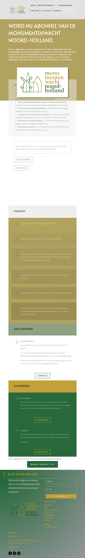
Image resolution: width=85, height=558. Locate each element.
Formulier (42, 420)
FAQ (46, 507)
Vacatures (48, 518)
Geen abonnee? (30, 341)
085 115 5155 (13, 536)
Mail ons (42, 451)
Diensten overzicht (47, 5)
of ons (13, 547)
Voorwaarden (50, 527)
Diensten (48, 505)
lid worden (29, 398)
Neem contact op (42, 464)
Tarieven (21, 151)
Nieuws (47, 520)
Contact (58, 10)
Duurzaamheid (66, 5)
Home (33, 5)
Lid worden (46, 10)
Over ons (35, 10)
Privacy (47, 524)
